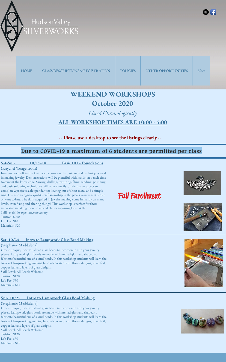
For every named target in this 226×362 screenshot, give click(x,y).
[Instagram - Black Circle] (206, 12)
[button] (76, 71)
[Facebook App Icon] (213, 12)
